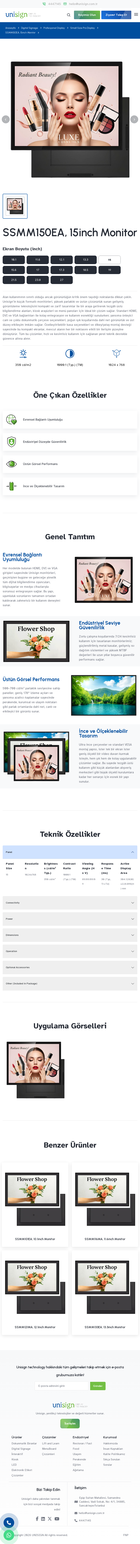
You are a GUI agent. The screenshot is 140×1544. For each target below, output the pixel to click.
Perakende (79, 1459)
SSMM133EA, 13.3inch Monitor (105, 1327)
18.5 (85, 270)
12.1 (61, 259)
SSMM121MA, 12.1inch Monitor (35, 1327)
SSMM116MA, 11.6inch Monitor (105, 1239)
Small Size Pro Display (82, 27)
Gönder (98, 1386)
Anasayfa (10, 27)
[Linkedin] (43, 1519)
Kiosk (15, 1459)
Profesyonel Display (54, 27)
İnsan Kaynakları (113, 1449)
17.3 (61, 270)
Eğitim (77, 1465)
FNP (125, 1535)
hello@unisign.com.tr (83, 4)
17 (37, 270)
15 (109, 260)
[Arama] (69, 15)
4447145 (54, 4)
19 (109, 270)
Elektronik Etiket (22, 1470)
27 (61, 280)
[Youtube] (56, 1519)
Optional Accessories (18, 967)
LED (14, 1465)
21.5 (14, 280)
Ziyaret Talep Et (116, 15)
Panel (9, 852)
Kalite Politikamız (114, 1454)
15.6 (13, 270)
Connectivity (12, 902)
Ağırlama (78, 1470)
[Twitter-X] (50, 1519)
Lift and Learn (50, 1443)
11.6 (37, 259)
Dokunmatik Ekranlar (24, 1443)
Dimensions (12, 935)
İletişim (70, 1423)
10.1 (13, 259)
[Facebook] (37, 1519)
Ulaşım (77, 1454)
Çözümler (17, 1475)
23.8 (38, 280)
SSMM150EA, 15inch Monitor (20, 32)
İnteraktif (17, 1454)
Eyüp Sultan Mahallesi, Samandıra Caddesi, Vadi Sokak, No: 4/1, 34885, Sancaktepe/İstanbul (100, 1501)
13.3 (85, 259)
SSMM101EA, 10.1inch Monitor (35, 1239)
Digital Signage (29, 27)
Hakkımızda (110, 1443)
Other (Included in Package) (21, 983)
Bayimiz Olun (87, 15)
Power (9, 918)
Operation (11, 951)
